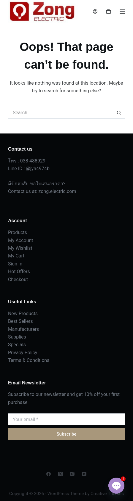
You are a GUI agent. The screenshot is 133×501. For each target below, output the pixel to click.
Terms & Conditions (29, 360)
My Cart (16, 256)
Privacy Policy (22, 352)
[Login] (95, 11)
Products (17, 232)
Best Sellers (20, 321)
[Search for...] (60, 113)
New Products (23, 313)
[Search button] (119, 113)
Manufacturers (23, 329)
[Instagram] (72, 474)
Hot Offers (19, 271)
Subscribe (66, 434)
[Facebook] (48, 474)
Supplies (17, 337)
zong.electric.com (57, 191)
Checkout (18, 279)
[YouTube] (84, 474)
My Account (20, 240)
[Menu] (122, 11)
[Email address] (66, 419)
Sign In (15, 264)
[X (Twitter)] (60, 474)
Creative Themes (107, 493)
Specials (17, 344)
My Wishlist (20, 248)
